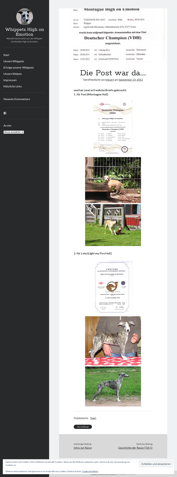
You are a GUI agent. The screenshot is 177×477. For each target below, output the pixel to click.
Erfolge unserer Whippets (18, 67)
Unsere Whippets (13, 61)
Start (6, 54)
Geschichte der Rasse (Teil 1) (135, 447)
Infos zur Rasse (83, 447)
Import (110, 79)
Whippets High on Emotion (24, 32)
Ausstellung (82, 426)
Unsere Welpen (12, 73)
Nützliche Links (12, 86)
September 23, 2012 (131, 79)
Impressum (10, 80)
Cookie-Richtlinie (90, 471)
